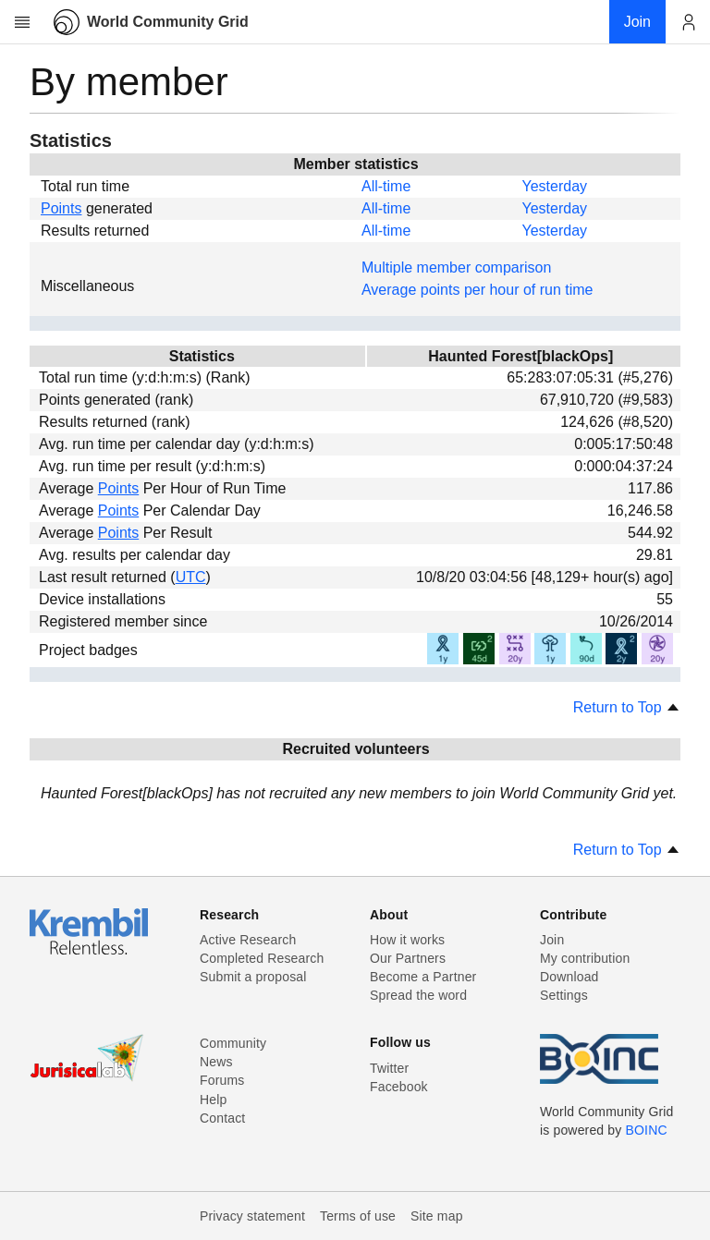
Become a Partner (423, 976)
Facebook (399, 1086)
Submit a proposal (253, 976)
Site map (436, 1216)
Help (213, 1099)
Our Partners (408, 958)
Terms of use (358, 1216)
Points (61, 208)
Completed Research (262, 958)
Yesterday (554, 186)
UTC (191, 577)
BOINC (646, 1130)
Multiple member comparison (456, 267)
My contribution (585, 958)
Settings (564, 995)
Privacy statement (252, 1216)
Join (552, 939)
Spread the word (418, 995)
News (216, 1061)
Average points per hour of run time (477, 290)
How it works (407, 939)
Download (569, 976)
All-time (385, 186)
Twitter (389, 1068)
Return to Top (626, 707)
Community (233, 1043)
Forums (222, 1080)
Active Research (248, 939)
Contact (222, 1118)
